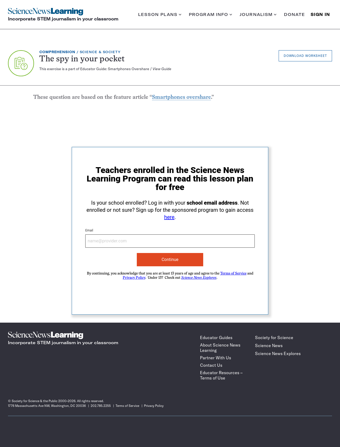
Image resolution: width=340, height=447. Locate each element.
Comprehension (57, 52)
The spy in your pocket (82, 59)
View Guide (161, 68)
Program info (210, 14)
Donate (294, 14)
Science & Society (100, 52)
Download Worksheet (305, 56)
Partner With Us (215, 357)
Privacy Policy (134, 278)
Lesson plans (159, 14)
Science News (269, 345)
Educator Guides (216, 337)
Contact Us (211, 365)
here (169, 217)
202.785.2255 (101, 406)
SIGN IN (320, 14)
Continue (170, 259)
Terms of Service (233, 273)
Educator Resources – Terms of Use (221, 375)
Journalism (258, 14)
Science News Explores (278, 353)
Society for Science (274, 337)
